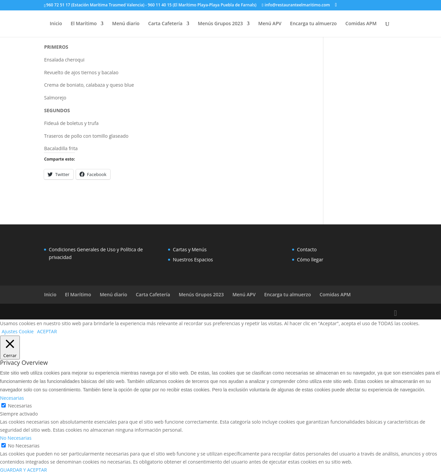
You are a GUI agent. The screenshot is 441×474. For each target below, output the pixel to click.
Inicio (56, 24)
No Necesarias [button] (16, 438)
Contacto (307, 249)
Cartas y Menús (189, 249)
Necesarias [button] (12, 398)
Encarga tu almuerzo (313, 24)
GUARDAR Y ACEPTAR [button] (23, 470)
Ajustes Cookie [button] (18, 331)
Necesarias (20, 405)
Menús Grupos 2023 (220, 24)
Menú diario (126, 24)
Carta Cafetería (165, 24)
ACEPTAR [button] (47, 331)
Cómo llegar (310, 259)
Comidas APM (361, 24)
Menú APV (269, 24)
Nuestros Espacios (193, 259)
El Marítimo (84, 24)
